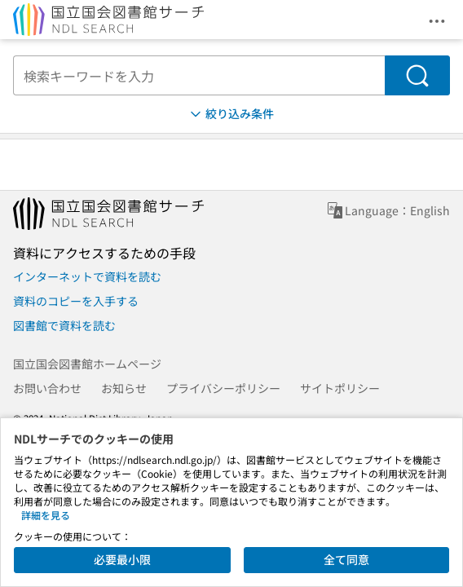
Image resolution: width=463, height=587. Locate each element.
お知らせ (124, 388)
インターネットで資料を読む (87, 276)
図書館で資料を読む (64, 325)
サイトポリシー (340, 388)
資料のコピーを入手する (76, 301)
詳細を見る (45, 515)
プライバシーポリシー (223, 388)
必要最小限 (122, 559)
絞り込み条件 (230, 113)
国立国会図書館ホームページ (87, 363)
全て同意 (346, 559)
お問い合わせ (47, 388)
